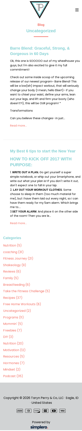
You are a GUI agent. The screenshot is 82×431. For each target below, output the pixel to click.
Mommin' (13, 324)
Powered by (27, 425)
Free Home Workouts (22, 304)
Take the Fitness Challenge (26, 291)
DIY (8, 337)
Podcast (13, 376)
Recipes (12, 297)
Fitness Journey (18, 258)
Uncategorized (17, 311)
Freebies (12, 330)
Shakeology (14, 265)
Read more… (18, 126)
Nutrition (12, 245)
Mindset (12, 369)
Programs (13, 317)
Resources (14, 356)
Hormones (14, 363)
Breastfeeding (16, 284)
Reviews (12, 271)
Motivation (14, 350)
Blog (41, 24)
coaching (13, 252)
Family (11, 278)
